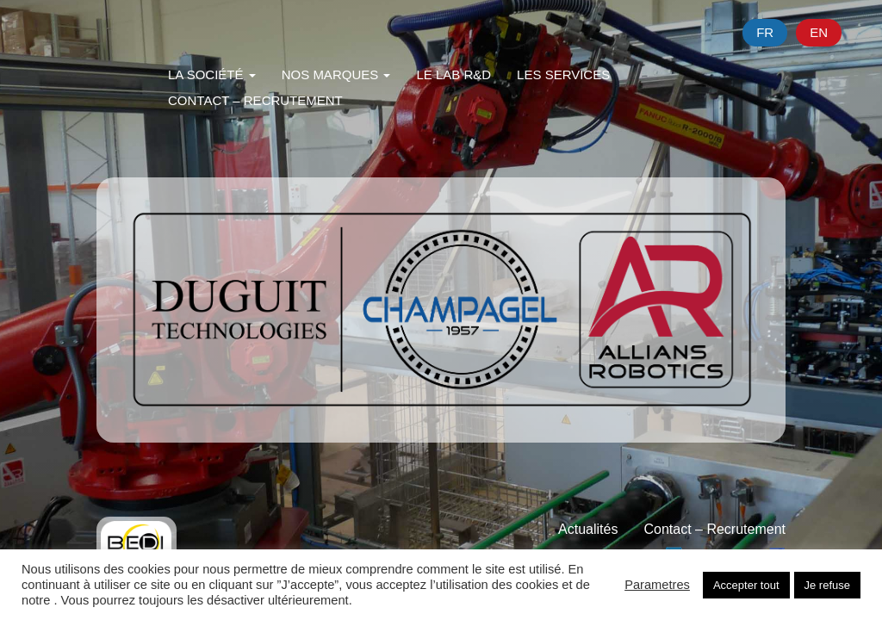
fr (764, 32)
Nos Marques (336, 74)
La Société (212, 74)
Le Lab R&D (453, 74)
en (819, 32)
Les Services (563, 74)
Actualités (588, 529)
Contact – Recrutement (255, 100)
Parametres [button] (657, 585)
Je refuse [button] (827, 585)
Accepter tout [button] (746, 585)
